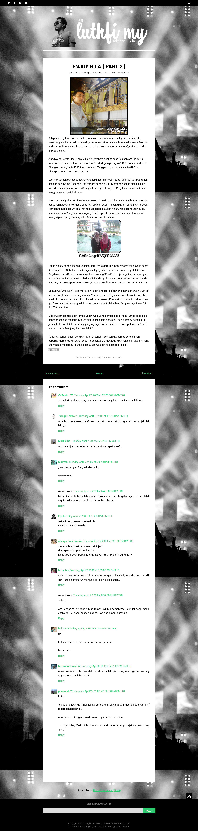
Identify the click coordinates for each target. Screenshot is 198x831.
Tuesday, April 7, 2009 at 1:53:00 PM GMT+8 (103, 416)
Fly (60, 516)
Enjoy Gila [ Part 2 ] (99, 67)
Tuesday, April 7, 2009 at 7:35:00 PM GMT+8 (108, 541)
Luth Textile (107, 73)
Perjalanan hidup (104, 357)
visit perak (117, 357)
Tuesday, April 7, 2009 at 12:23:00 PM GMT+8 (99, 395)
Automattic (83, 826)
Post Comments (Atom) (107, 790)
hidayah (63, 461)
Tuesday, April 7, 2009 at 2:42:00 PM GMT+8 (95, 440)
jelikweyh (63, 691)
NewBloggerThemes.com (117, 826)
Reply (61, 405)
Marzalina (64, 440)
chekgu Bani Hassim (70, 541)
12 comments (122, 73)
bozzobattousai (67, 666)
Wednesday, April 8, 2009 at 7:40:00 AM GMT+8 (89, 628)
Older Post (146, 373)
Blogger (126, 823)
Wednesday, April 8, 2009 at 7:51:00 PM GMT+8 (104, 666)
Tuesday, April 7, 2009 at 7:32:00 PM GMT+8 (87, 516)
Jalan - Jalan (90, 357)
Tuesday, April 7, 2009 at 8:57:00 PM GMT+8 (98, 595)
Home (99, 373)
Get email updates (99, 803)
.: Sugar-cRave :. (68, 416)
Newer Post (52, 373)
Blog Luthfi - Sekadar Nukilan (97, 823)
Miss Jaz (63, 570)
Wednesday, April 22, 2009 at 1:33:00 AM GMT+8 (97, 691)
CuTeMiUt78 (65, 395)
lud (60, 628)
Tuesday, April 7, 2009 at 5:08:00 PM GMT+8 (93, 461)
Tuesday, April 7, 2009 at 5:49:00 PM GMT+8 (98, 491)
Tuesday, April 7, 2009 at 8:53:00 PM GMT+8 (94, 570)
